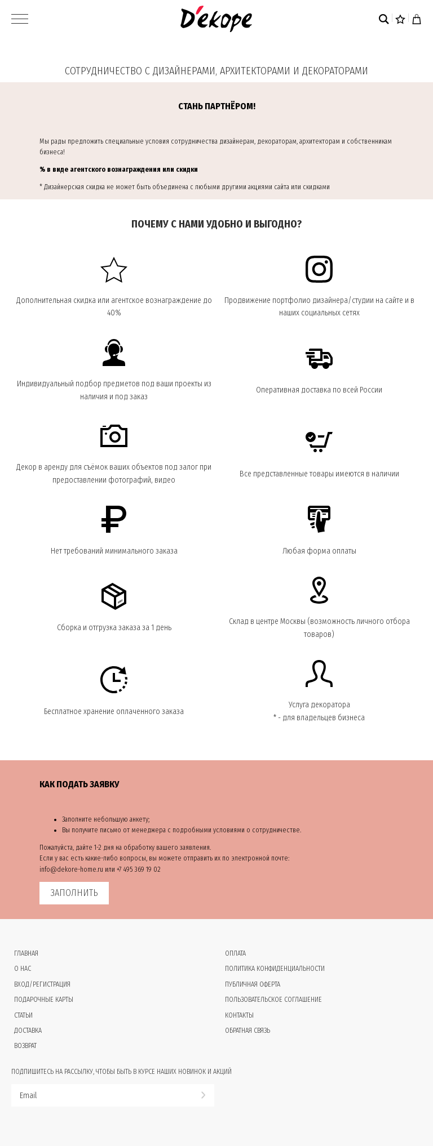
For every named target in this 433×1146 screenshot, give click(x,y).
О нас (22, 969)
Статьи (23, 1015)
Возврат (25, 1046)
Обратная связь (247, 1030)
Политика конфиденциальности (275, 969)
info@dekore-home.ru (71, 869)
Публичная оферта (252, 984)
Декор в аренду (42, 467)
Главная (26, 953)
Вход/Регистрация (42, 984)
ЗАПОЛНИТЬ (74, 893)
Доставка (28, 1030)
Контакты (239, 1015)
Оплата (235, 953)
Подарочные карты (43, 1000)
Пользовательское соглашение (273, 1000)
